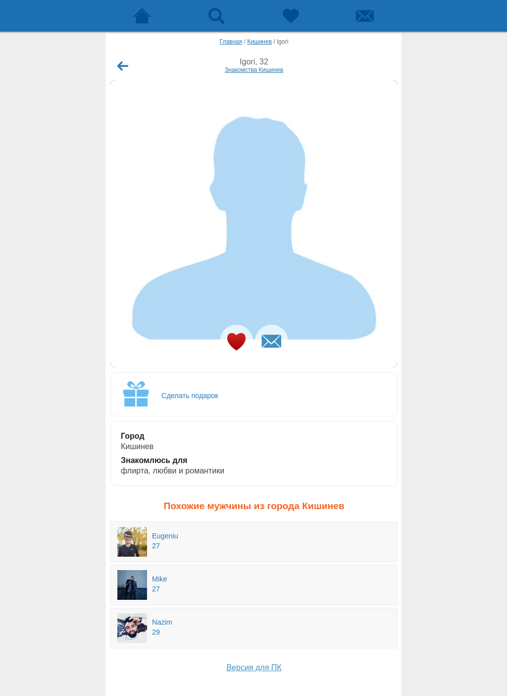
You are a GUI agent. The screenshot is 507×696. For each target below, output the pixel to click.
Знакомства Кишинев (254, 69)
